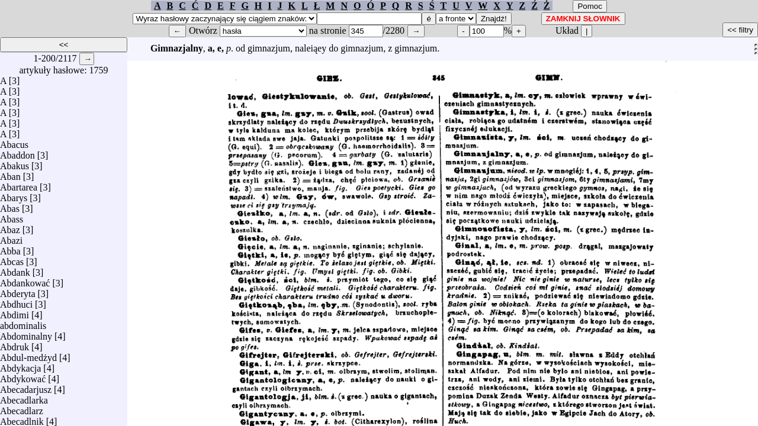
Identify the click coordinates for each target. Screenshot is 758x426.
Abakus (14, 163)
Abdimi (14, 312)
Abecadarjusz (26, 387)
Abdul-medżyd (28, 355)
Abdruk (14, 344)
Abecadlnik (22, 419)
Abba (10, 248)
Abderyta (18, 291)
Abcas (12, 259)
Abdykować (23, 376)
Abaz (10, 227)
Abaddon (17, 152)
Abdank (15, 269)
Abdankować (25, 280)
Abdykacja (20, 365)
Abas (10, 206)
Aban (10, 174)
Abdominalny (26, 333)
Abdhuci (16, 301)
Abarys (13, 195)
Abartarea (18, 184)
